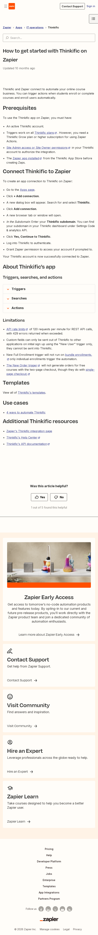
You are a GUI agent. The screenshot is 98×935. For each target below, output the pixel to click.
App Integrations (49, 892)
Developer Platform (49, 861)
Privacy (77, 929)
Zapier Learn (16, 821)
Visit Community (20, 725)
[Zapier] (49, 919)
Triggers (18, 289)
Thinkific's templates (31, 392)
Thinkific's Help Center (21, 437)
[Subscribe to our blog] (69, 909)
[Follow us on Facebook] (41, 909)
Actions (18, 308)
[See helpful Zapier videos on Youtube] (62, 909)
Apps (18, 27)
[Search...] (49, 38)
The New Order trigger (21, 365)
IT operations (35, 27)
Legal (66, 929)
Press (49, 867)
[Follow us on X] (55, 909)
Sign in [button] (91, 6)
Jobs (49, 873)
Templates (49, 886)
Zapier (7, 27)
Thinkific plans (44, 132)
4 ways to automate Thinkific (26, 412)
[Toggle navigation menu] (6, 6)
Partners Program (49, 898)
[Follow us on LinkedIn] (48, 909)
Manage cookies (50, 929)
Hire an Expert (18, 771)
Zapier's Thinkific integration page (29, 431)
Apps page (27, 189)
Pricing (49, 848)
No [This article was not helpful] (62, 497)
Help (49, 855)
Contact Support (20, 680)
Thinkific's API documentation (26, 444)
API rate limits (15, 329)
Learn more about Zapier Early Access (47, 634)
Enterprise (49, 880)
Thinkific (53, 27)
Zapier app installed (26, 158)
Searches (19, 298)
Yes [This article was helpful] (42, 497)
